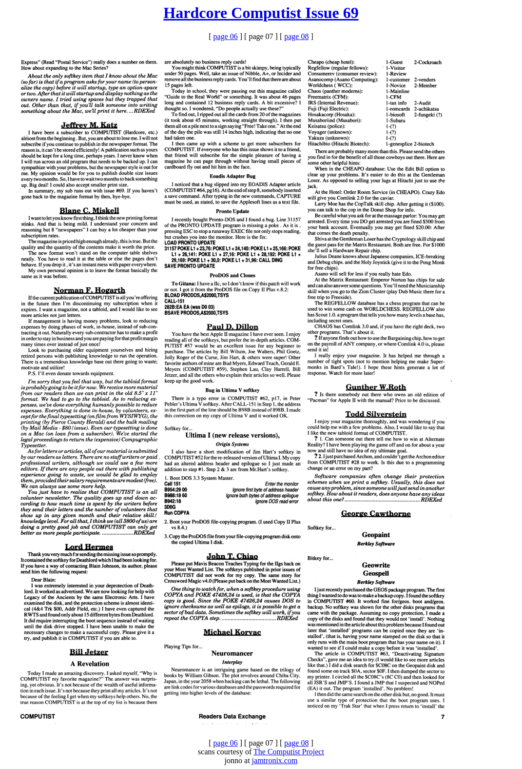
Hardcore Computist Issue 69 (260, 12)
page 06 (225, 36)
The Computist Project (288, 752)
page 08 (296, 36)
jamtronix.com (275, 760)
